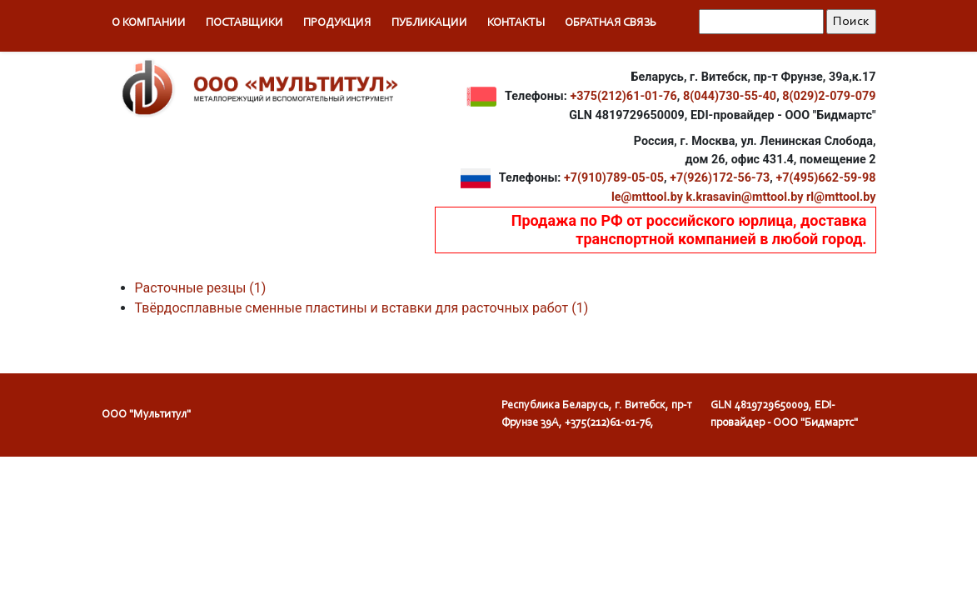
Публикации (429, 23)
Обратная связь (610, 23)
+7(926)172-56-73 (720, 178)
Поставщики (244, 23)
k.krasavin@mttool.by (745, 197)
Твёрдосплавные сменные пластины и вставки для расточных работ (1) (362, 308)
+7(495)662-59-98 (825, 178)
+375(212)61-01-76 (623, 95)
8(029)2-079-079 (828, 95)
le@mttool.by (647, 197)
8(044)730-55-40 (729, 95)
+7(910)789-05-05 (614, 178)
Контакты (516, 23)
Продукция (337, 23)
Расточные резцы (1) (201, 288)
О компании (149, 23)
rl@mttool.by (841, 197)
